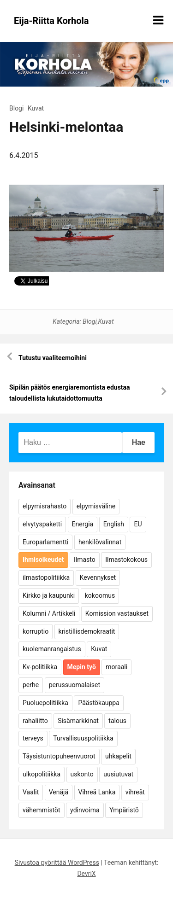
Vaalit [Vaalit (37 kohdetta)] (31, 792)
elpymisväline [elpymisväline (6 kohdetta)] (96, 506)
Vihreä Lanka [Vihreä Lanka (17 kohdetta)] (97, 792)
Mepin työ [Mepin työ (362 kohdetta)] (81, 667)
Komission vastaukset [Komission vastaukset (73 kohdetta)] (117, 613)
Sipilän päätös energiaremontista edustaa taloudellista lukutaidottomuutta (69, 393)
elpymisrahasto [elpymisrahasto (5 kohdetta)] (44, 506)
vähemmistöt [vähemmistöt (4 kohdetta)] (41, 810)
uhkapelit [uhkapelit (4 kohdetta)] (118, 756)
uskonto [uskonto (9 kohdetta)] (82, 774)
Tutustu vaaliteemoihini (52, 358)
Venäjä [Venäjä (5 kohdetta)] (58, 792)
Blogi (16, 108)
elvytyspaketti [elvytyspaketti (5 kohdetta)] (42, 524)
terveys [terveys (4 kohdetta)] (33, 738)
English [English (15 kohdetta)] (113, 524)
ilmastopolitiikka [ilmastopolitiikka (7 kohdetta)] (46, 577)
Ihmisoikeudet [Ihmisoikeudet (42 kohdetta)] (43, 559)
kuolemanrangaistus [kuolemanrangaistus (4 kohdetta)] (52, 649)
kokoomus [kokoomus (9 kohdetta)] (100, 595)
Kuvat (36, 108)
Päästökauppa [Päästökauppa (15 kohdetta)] (98, 702)
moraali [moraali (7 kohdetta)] (116, 667)
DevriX (86, 873)
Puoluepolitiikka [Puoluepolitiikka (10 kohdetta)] (45, 702)
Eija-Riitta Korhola (51, 20)
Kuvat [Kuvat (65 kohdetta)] (99, 649)
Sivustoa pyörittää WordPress (57, 862)
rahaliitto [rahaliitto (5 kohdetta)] (35, 720)
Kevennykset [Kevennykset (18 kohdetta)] (98, 577)
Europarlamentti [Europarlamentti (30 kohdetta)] (45, 542)
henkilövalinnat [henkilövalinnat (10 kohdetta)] (99, 542)
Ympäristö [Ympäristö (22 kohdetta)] (124, 810)
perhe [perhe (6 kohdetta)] (31, 684)
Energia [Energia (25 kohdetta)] (83, 524)
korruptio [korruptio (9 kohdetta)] (35, 631)
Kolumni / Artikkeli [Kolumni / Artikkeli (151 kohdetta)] (49, 613)
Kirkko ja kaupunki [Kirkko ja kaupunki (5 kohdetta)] (49, 595)
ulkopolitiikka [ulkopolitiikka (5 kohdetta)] (41, 774)
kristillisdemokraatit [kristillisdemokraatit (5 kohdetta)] (87, 631)
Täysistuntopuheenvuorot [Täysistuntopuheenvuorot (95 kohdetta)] (59, 756)
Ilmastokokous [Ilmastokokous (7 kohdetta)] (126, 559)
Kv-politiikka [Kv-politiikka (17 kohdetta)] (40, 667)
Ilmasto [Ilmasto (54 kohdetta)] (84, 559)
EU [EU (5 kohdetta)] (138, 524)
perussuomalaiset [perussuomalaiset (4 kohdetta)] (74, 684)
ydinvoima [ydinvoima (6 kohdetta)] (85, 810)
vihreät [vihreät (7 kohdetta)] (135, 792)
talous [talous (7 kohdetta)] (117, 720)
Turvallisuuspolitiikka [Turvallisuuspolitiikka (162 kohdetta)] (83, 738)
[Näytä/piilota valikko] (158, 20)
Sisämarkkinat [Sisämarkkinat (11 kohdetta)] (78, 720)
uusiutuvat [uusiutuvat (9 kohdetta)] (118, 774)
